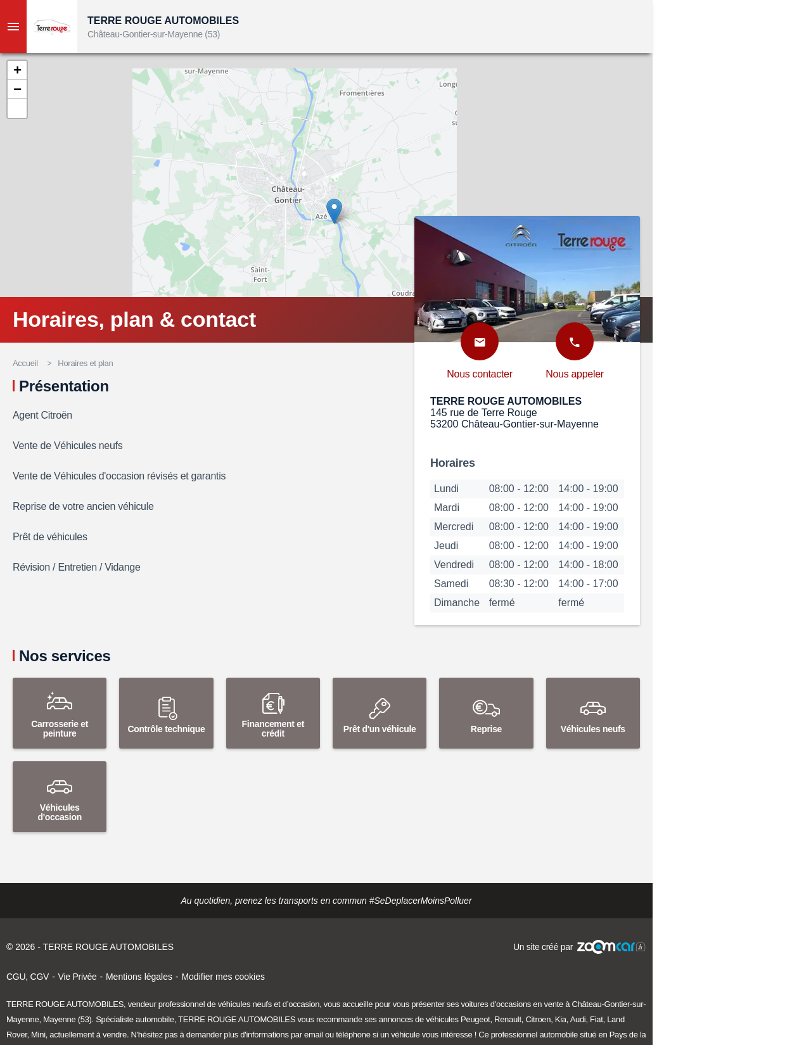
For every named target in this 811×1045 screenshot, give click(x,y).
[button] (17, 70)
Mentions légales (139, 977)
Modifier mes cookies (223, 977)
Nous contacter (479, 374)
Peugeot (475, 1019)
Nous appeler (575, 374)
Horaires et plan (85, 363)
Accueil (25, 363)
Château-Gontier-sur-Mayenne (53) (153, 34)
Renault (507, 1019)
